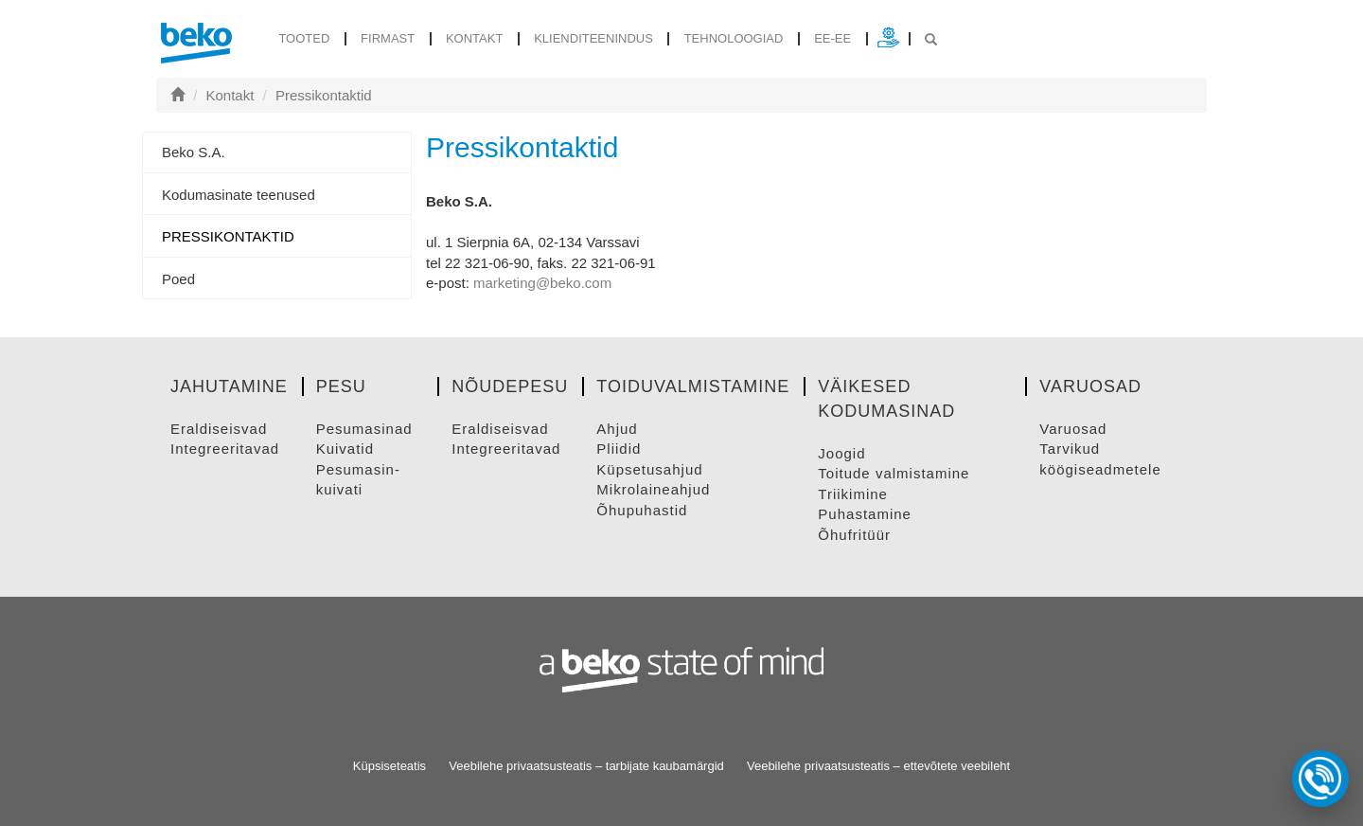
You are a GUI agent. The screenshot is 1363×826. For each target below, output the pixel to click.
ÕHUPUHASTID (641, 510)
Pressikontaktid (323, 95)
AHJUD (616, 429)
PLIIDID (618, 448)
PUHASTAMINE (865, 514)
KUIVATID (345, 448)
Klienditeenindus (593, 38)
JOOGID (841, 453)
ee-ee (832, 38)
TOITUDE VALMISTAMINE (893, 473)
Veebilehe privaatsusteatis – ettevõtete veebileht (878, 766)
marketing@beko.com (542, 283)
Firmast (388, 38)
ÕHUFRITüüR (854, 535)
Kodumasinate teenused (238, 195)
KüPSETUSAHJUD (649, 469)
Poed (178, 279)
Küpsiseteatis (389, 766)
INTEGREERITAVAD (224, 448)
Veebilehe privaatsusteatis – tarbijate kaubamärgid (586, 766)
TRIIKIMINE (853, 494)
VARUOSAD (1072, 429)
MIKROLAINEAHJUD (653, 489)
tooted (303, 38)
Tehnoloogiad (734, 38)
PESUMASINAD (364, 429)
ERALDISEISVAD (218, 429)
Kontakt (474, 38)
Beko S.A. (193, 152)
